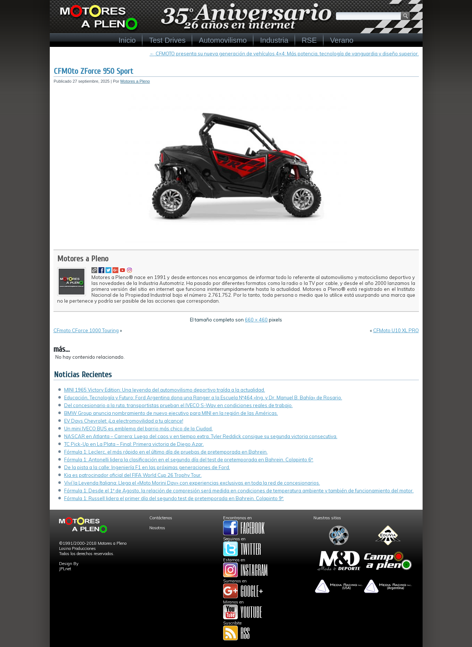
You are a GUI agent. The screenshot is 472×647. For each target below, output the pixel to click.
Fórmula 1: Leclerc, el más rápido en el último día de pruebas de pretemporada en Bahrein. (166, 452)
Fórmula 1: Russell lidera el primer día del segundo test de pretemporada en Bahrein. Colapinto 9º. (174, 498)
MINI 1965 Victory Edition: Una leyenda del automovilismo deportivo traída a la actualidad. (164, 390)
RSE (309, 40)
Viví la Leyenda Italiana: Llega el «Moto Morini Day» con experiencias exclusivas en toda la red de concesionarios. (192, 483)
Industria (274, 40)
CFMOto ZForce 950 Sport (93, 71)
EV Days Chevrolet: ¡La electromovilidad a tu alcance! (123, 421)
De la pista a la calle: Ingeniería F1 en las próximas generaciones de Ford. (147, 467)
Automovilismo (223, 40)
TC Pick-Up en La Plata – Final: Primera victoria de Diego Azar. (134, 444)
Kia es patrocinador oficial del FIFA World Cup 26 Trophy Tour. (133, 475)
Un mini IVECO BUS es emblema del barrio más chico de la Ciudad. (138, 428)
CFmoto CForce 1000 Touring (86, 330)
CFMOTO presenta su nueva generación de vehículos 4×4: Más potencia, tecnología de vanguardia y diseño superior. (284, 53)
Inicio (127, 40)
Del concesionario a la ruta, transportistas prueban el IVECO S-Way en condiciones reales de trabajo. (178, 405)
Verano (341, 40)
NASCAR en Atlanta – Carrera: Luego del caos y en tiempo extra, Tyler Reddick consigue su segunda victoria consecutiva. (200, 436)
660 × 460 (256, 320)
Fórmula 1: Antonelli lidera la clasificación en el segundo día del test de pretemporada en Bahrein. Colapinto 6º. (188, 459)
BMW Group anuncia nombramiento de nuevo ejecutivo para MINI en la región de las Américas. (171, 413)
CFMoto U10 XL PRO (396, 330)
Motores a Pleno (135, 81)
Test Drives (167, 40)
